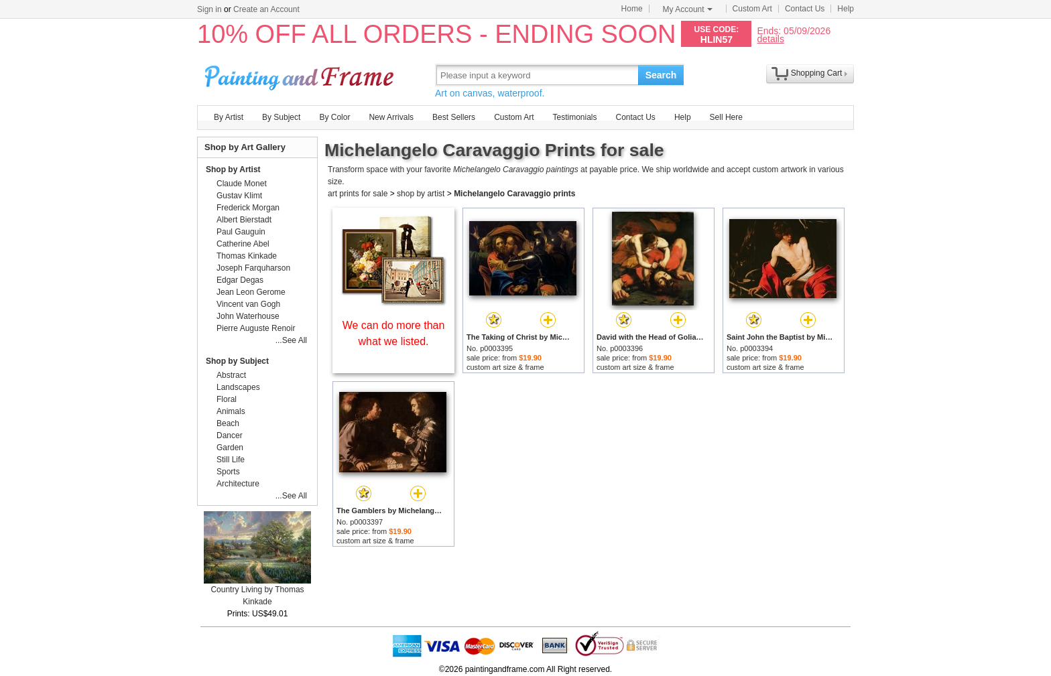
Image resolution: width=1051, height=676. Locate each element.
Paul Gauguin (241, 231)
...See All (291, 340)
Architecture (238, 483)
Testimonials (574, 117)
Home (632, 8)
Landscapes (238, 387)
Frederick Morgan (248, 207)
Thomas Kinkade (247, 256)
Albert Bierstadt (244, 219)
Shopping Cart (817, 73)
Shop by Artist (233, 169)
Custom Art (752, 8)
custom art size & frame (505, 367)
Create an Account (266, 9)
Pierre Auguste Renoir (256, 328)
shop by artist (420, 193)
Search (661, 75)
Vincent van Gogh (248, 304)
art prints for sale (357, 193)
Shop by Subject (237, 361)
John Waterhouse (248, 316)
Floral (227, 399)
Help (845, 8)
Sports (228, 471)
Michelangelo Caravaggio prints (514, 193)
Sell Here (726, 117)
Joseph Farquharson (253, 268)
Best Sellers (453, 117)
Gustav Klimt (239, 195)
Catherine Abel (243, 244)
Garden (230, 447)
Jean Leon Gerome (251, 292)
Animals (231, 411)
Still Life (231, 459)
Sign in (209, 9)
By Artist (228, 117)
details (770, 38)
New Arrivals (391, 117)
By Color (334, 117)
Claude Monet (242, 183)
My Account (688, 9)
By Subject (281, 117)
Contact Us (804, 8)
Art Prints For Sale (300, 74)
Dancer (230, 435)
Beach (228, 423)
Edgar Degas (240, 280)
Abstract (231, 375)
